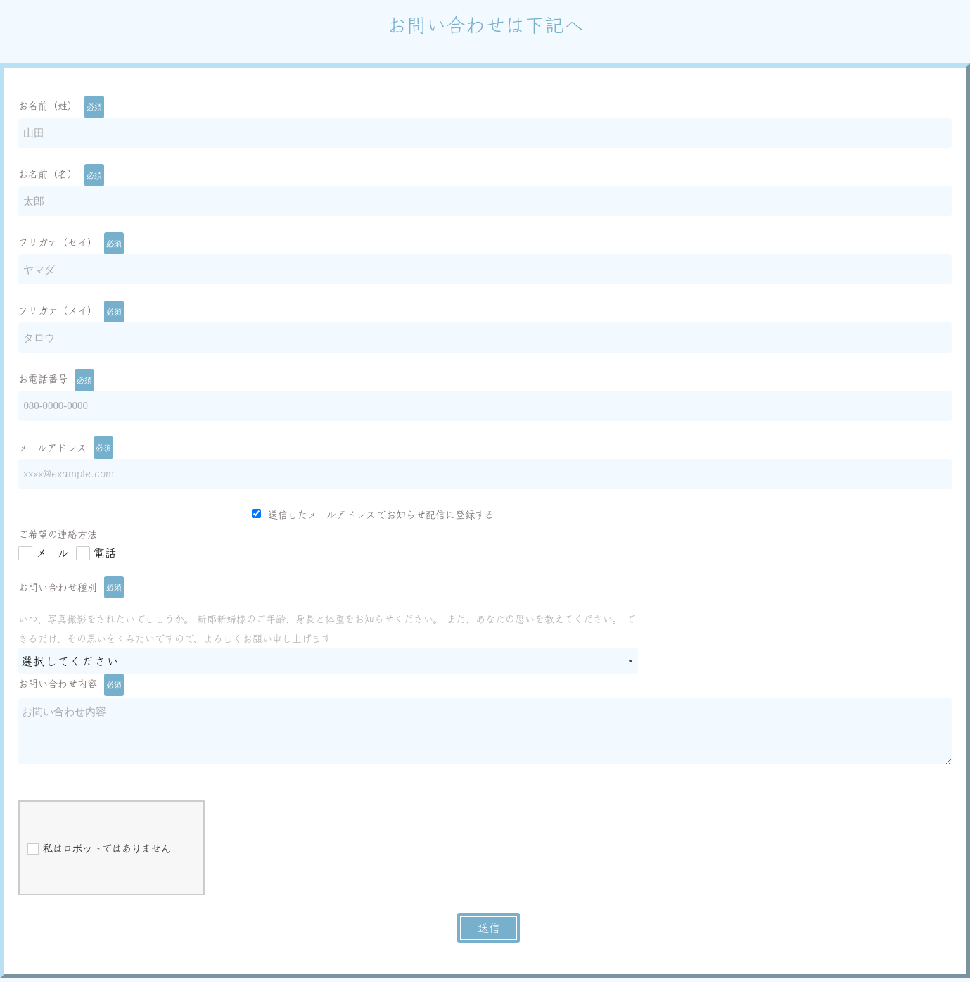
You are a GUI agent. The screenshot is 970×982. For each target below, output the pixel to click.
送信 (489, 932)
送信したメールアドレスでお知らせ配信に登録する (373, 518)
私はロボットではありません (99, 853)
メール (52, 556)
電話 (105, 556)
